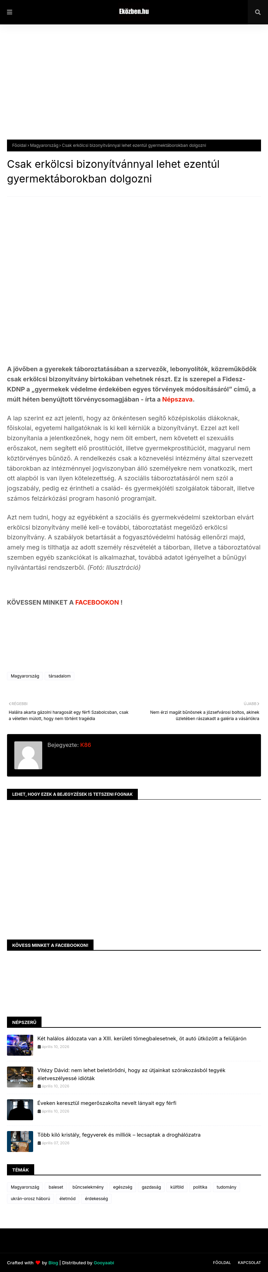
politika (200, 1187)
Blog (53, 1262)
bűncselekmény (88, 1187)
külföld (177, 1187)
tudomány (226, 1187)
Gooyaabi (104, 1262)
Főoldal (19, 145)
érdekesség (96, 1198)
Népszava (177, 399)
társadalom (59, 676)
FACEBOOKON (98, 602)
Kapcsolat (249, 1262)
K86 (85, 744)
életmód (68, 1198)
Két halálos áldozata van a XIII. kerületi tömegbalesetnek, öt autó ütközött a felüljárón (141, 1038)
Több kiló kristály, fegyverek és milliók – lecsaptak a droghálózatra (119, 1134)
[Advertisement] (134, 87)
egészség (122, 1187)
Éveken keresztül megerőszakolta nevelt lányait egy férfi (106, 1103)
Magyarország (44, 145)
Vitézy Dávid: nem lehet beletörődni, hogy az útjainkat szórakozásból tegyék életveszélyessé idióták (131, 1074)
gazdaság (151, 1187)
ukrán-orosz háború (30, 1198)
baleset (56, 1187)
